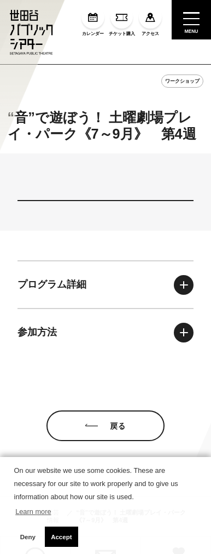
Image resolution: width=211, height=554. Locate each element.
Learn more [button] (33, 511)
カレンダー (92, 21)
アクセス (150, 21)
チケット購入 (122, 21)
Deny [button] (28, 537)
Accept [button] (61, 537)
